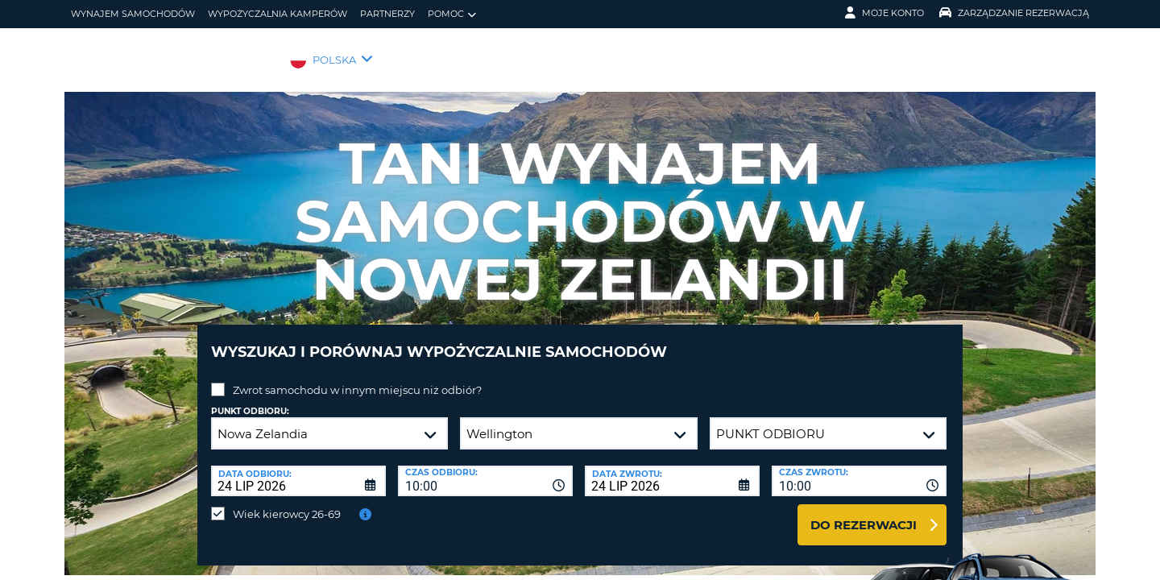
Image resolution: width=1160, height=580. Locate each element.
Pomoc (452, 14)
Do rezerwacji (863, 512)
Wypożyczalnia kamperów (277, 13)
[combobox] (485, 469)
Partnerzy (387, 13)
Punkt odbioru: (250, 399)
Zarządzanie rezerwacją (1014, 13)
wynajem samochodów (133, 13)
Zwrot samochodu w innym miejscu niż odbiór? (357, 377)
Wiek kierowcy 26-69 (287, 501)
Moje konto (884, 13)
